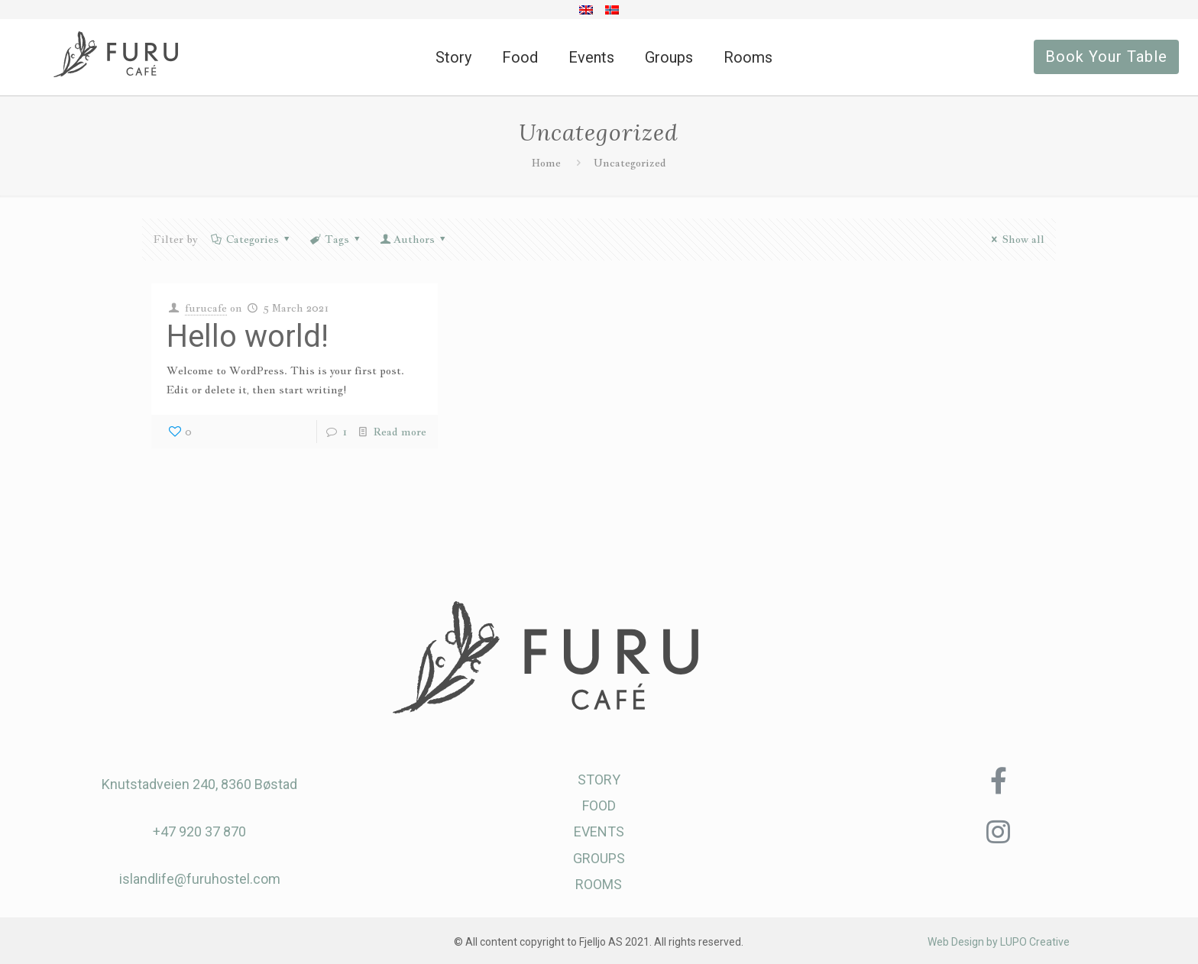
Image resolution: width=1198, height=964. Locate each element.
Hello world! (248, 336)
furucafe (206, 308)
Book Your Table (1106, 56)
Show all (1015, 239)
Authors (414, 239)
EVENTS (599, 831)
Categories (251, 239)
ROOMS (598, 884)
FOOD (599, 805)
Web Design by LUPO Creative (999, 942)
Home (546, 163)
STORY (599, 780)
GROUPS (599, 858)
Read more (400, 431)
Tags (335, 239)
